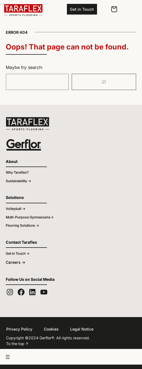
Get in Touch (82, 9)
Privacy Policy (18, 329)
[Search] (104, 82)
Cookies (49, 329)
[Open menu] (71, 356)
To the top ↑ (16, 343)
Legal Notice (78, 329)
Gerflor (42, 337)
